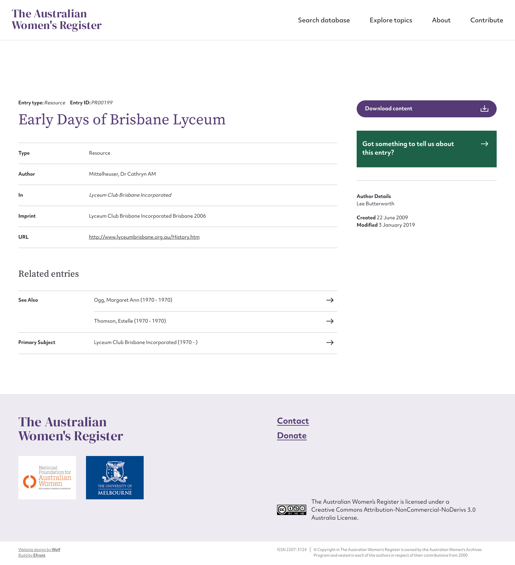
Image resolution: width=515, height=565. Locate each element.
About (441, 20)
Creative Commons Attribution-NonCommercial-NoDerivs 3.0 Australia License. (393, 513)
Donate (292, 435)
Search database (324, 20)
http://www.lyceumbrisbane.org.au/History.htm (144, 237)
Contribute (486, 20)
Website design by (39, 549)
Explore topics (391, 20)
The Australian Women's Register (57, 19)
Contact (293, 420)
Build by (31, 555)
